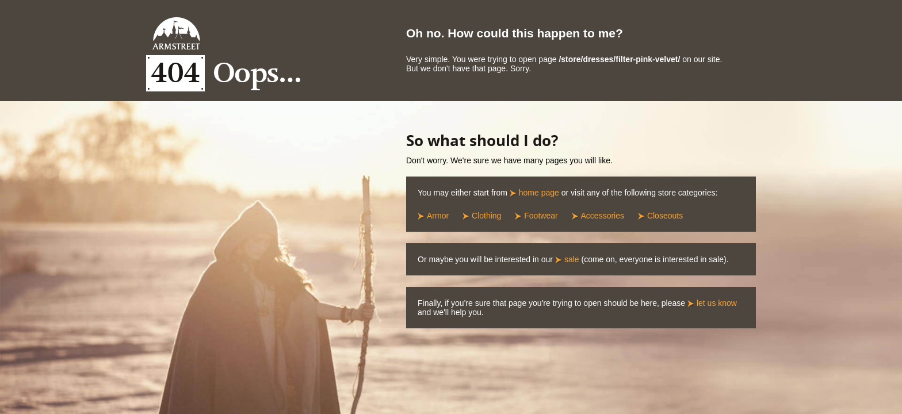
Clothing (486, 215)
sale (571, 259)
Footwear (540, 215)
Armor (438, 215)
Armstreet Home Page (176, 33)
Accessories (602, 215)
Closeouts (665, 215)
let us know (717, 303)
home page (539, 192)
